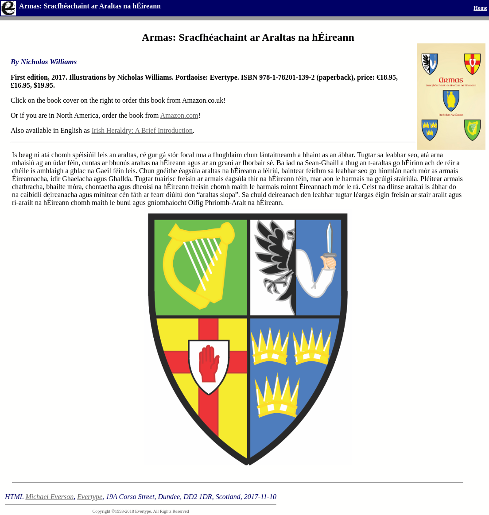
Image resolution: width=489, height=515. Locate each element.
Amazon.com (179, 115)
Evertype (89, 496)
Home (480, 8)
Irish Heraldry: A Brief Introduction (142, 130)
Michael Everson (49, 496)
